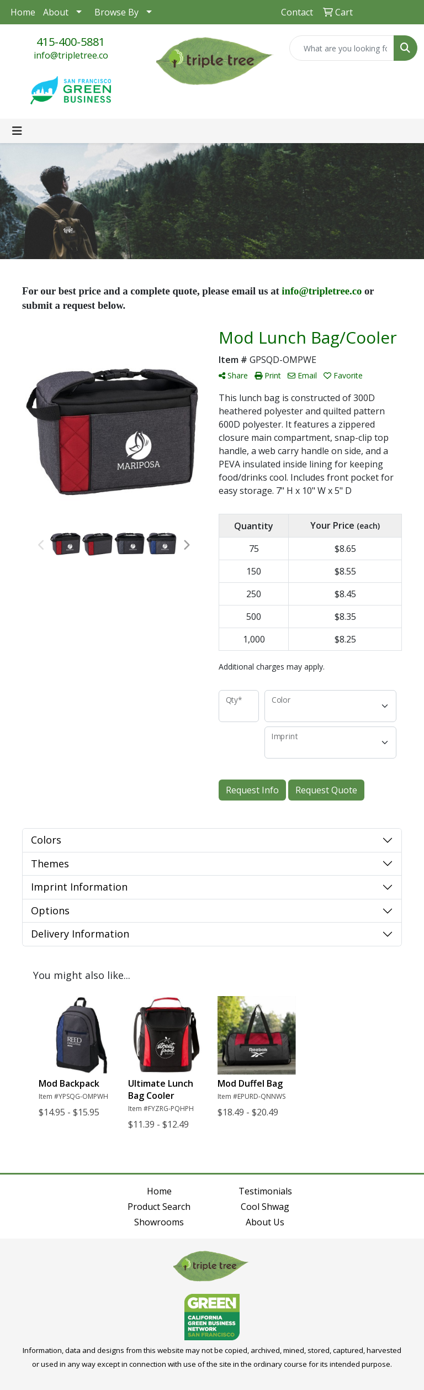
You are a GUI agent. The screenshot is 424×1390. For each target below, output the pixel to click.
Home (22, 12)
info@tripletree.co (71, 55)
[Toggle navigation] (17, 131)
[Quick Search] (341, 48)
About (55, 12)
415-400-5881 (70, 41)
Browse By (116, 12)
